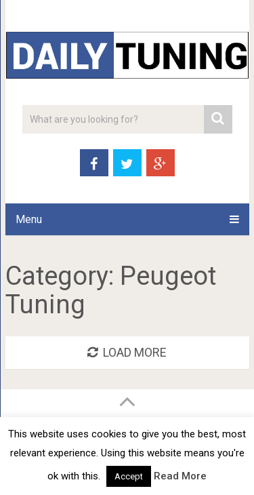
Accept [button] (128, 476)
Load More (127, 352)
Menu (29, 219)
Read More (180, 476)
